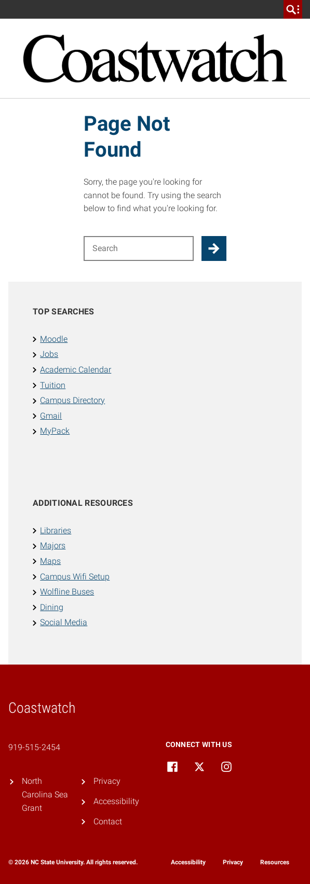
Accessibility (116, 801)
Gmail (51, 416)
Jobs (49, 354)
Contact (107, 821)
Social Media (63, 622)
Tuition (52, 385)
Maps (50, 561)
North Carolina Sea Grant (45, 794)
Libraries (55, 530)
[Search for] (139, 248)
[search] (293, 9)
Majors (52, 545)
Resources (274, 862)
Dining (51, 607)
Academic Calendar (75, 370)
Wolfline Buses (67, 592)
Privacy (106, 781)
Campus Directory (72, 400)
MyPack (55, 431)
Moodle (54, 339)
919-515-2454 (34, 747)
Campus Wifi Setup (75, 577)
